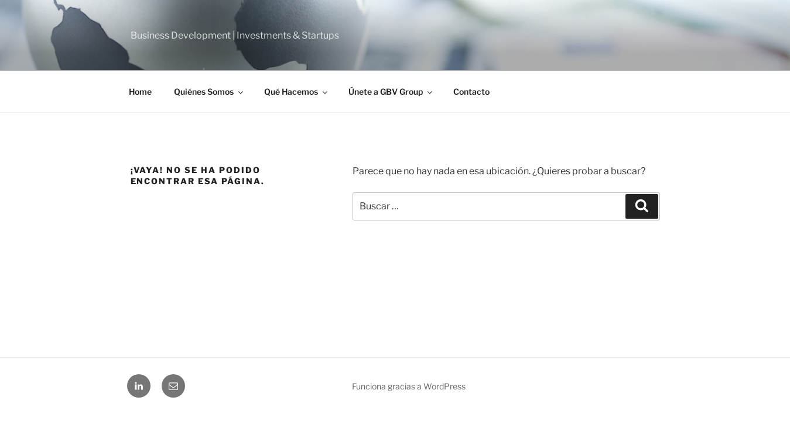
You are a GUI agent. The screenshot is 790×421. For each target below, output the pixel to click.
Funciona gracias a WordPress (409, 386)
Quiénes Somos (209, 91)
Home (140, 91)
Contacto (471, 91)
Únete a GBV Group (391, 91)
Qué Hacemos (296, 91)
